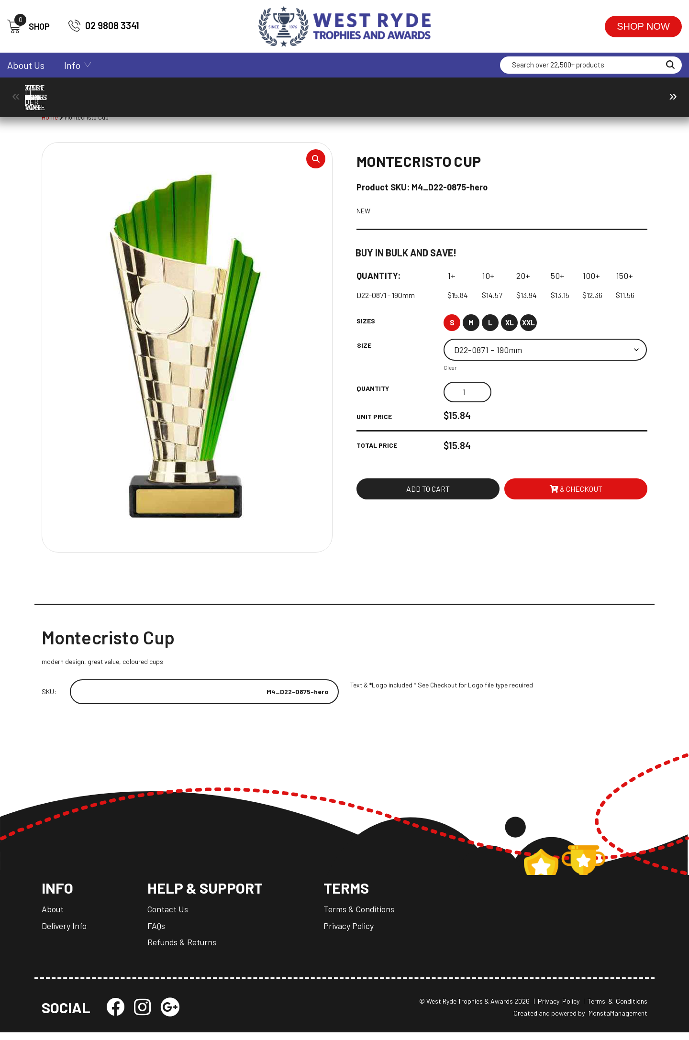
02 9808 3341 (103, 26)
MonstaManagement (618, 1021)
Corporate (220, 92)
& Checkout (576, 492)
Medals (532, 92)
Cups (297, 92)
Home (50, 117)
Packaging (609, 92)
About (53, 916)
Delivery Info (65, 932)
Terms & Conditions (363, 916)
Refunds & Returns (183, 948)
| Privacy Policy (556, 1009)
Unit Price (374, 419)
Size (364, 347)
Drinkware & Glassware (375, 92)
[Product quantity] (467, 394)
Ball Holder (63, 92)
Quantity (372, 391)
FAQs (157, 932)
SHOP (28, 26)
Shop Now (643, 26)
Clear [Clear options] (450, 369)
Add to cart (428, 492)
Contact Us (168, 916)
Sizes (365, 323)
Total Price (376, 448)
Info (72, 65)
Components (141, 92)
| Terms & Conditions (615, 1009)
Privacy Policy (352, 932)
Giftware (454, 92)
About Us (25, 65)
